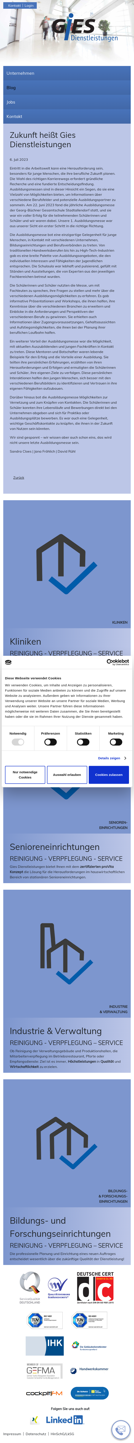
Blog (11, 87)
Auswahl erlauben (67, 775)
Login (29, 5)
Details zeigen (109, 758)
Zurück (18, 477)
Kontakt (14, 5)
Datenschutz (36, 1434)
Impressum (12, 1434)
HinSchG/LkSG (62, 1434)
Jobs (11, 102)
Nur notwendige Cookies (25, 774)
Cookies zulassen (109, 775)
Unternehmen (20, 73)
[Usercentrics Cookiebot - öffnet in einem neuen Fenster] (110, 662)
